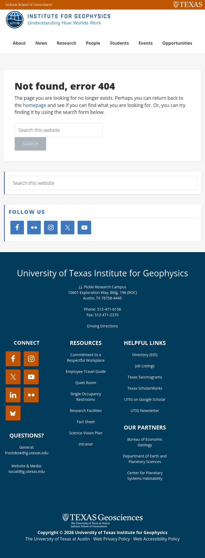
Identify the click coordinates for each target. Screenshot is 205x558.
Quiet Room (85, 382)
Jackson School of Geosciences (28, 5)
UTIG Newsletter (145, 410)
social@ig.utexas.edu (27, 471)
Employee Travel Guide (86, 371)
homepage (34, 105)
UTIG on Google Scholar (145, 399)
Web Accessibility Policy (156, 539)
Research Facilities (86, 410)
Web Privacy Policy (111, 539)
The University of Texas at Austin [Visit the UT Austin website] (57, 539)
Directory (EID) (144, 354)
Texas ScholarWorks (144, 388)
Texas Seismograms (145, 377)
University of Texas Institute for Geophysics (102, 273)
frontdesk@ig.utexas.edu (26, 452)
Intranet (86, 444)
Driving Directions (102, 325)
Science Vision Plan (85, 432)
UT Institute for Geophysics (60, 20)
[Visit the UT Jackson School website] (103, 526)
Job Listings (145, 365)
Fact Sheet (86, 421)
